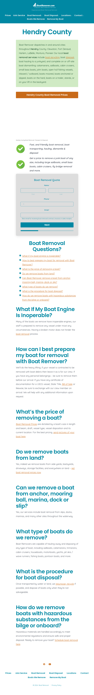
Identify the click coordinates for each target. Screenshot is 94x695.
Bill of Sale (67, 384)
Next (47, 224)
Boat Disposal (51, 15)
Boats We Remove (36, 19)
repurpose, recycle (65, 583)
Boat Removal (34, 15)
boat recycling (52, 57)
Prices (8, 15)
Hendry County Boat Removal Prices (47, 94)
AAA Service (19, 15)
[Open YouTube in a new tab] (49, 664)
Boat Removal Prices (26, 424)
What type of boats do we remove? (40, 286)
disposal (70, 57)
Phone (47, 199)
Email (47, 210)
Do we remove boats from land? (38, 273)
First (33, 194)
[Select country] (23, 204)
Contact (79, 15)
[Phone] (47, 204)
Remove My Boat (55, 19)
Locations (66, 15)
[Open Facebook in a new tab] (44, 664)
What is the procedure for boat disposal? (42, 291)
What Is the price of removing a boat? (41, 269)
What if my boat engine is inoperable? (41, 255)
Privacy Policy (56, 685)
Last (60, 194)
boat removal (22, 333)
